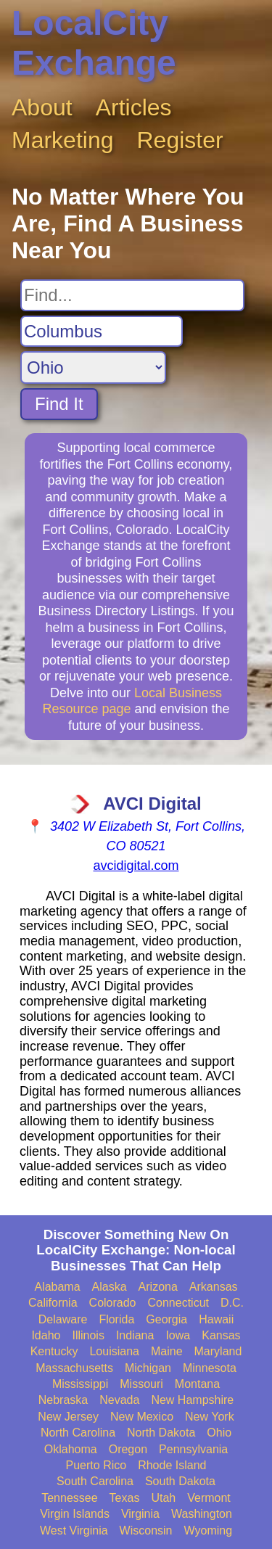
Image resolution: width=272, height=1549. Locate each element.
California (53, 1303)
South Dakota (180, 1481)
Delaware (63, 1319)
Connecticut (179, 1303)
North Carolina (78, 1432)
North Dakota (161, 1432)
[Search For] (132, 295)
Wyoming (208, 1530)
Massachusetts (74, 1368)
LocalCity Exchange (94, 43)
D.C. (232, 1303)
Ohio (219, 1432)
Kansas (221, 1335)
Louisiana (114, 1351)
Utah (163, 1498)
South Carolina (95, 1481)
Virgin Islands (75, 1514)
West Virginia (74, 1530)
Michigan (148, 1368)
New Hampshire (192, 1400)
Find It (59, 404)
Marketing (63, 140)
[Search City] (101, 332)
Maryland (218, 1351)
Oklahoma (70, 1449)
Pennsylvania (193, 1449)
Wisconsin (146, 1530)
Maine (167, 1351)
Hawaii (216, 1319)
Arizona (158, 1287)
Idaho (45, 1335)
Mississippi (80, 1384)
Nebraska (63, 1400)
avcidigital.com (135, 865)
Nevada (119, 1400)
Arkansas (213, 1287)
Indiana (135, 1335)
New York (209, 1416)
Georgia (166, 1319)
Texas (125, 1498)
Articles (134, 107)
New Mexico (141, 1416)
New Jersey (68, 1416)
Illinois (88, 1335)
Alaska (109, 1287)
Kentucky (54, 1351)
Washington (201, 1514)
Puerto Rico (96, 1465)
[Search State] (93, 367)
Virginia (140, 1514)
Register (180, 140)
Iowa (177, 1335)
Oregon (128, 1449)
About (42, 107)
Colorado (112, 1303)
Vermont (209, 1498)
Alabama (57, 1287)
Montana (197, 1384)
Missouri (141, 1384)
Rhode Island (172, 1465)
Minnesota (209, 1368)
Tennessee (69, 1498)
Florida (116, 1319)
